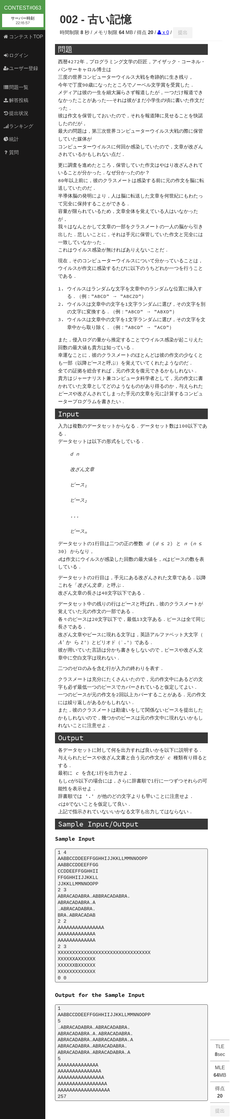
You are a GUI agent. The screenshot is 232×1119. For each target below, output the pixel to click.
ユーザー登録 (20, 68)
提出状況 (16, 113)
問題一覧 (16, 87)
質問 (11, 152)
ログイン (16, 55)
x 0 (163, 32)
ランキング (18, 126)
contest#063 (23, 16)
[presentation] (69, 642)
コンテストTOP (23, 36)
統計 (11, 139)
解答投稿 (16, 100)
